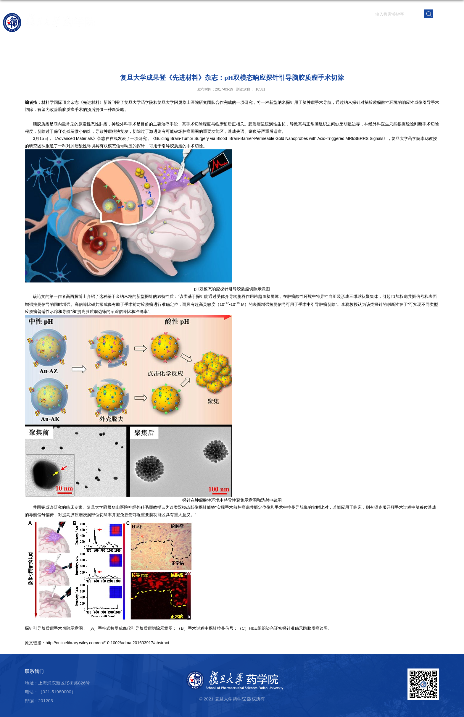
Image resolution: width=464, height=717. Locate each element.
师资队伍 (242, 28)
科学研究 (275, 28)
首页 (181, 28)
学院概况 (208, 28)
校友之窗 (410, 28)
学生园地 (343, 28)
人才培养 (309, 28)
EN (447, 13)
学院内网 (444, 28)
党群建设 (376, 28)
